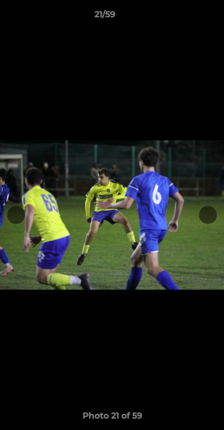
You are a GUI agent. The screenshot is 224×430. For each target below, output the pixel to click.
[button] (181, 17)
